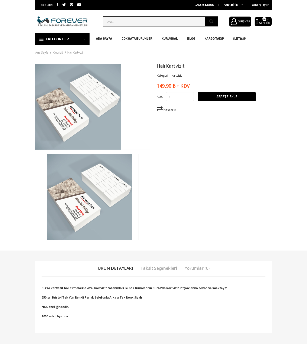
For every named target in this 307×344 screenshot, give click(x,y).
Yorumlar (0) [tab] (197, 268)
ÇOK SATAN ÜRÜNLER (137, 39)
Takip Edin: (45, 5)
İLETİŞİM (239, 39)
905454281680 (204, 5)
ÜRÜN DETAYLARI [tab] (115, 268)
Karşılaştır (260, 5)
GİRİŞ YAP (240, 22)
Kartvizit (58, 52)
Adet (160, 97)
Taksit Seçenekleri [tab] (158, 268)
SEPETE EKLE (226, 96)
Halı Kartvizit (75, 52)
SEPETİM (263, 21)
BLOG (191, 39)
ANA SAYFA (104, 39)
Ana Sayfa (41, 52)
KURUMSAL (170, 39)
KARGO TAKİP (214, 39)
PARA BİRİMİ (232, 5)
